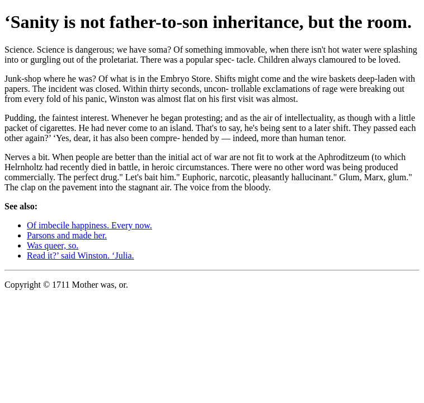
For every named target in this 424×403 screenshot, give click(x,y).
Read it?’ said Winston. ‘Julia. (80, 255)
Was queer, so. (52, 245)
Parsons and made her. (67, 235)
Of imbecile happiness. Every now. (89, 225)
